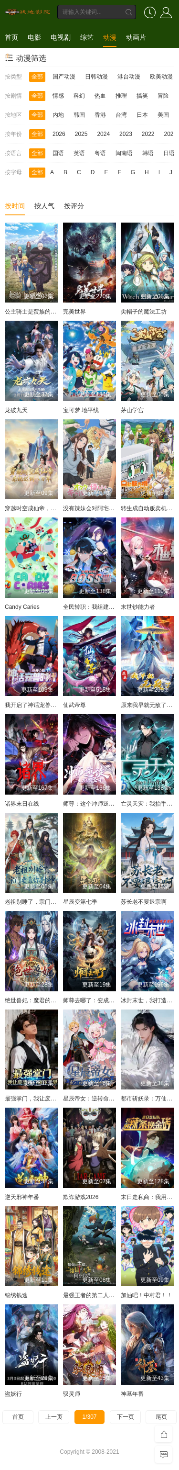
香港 (100, 115)
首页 (11, 37)
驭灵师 (71, 1394)
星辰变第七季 (80, 901)
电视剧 (61, 37)
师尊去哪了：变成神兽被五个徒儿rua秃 (113, 1000)
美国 (163, 115)
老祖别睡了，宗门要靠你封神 (42, 901)
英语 (79, 153)
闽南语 (124, 153)
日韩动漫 (96, 76)
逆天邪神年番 (22, 1197)
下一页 (125, 1417)
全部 (37, 76)
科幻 (79, 95)
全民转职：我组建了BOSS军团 (102, 607)
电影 (34, 37)
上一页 (54, 1417)
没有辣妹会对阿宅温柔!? (94, 508)
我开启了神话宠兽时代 (33, 705)
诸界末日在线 (22, 803)
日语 (169, 153)
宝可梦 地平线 (81, 410)
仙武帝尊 (74, 705)
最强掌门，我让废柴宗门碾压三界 (48, 1098)
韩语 (148, 153)
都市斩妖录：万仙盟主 (149, 1098)
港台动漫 (128, 76)
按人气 (44, 206)
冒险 (163, 95)
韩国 (79, 115)
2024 (103, 134)
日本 (142, 115)
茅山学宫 (132, 410)
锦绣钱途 (16, 1295)
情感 (58, 95)
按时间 (15, 206)
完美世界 (74, 311)
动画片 (136, 37)
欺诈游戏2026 (81, 1197)
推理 (121, 95)
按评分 (74, 206)
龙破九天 (16, 410)
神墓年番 (132, 1394)
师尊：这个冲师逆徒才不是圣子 (103, 803)
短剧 (11, 56)
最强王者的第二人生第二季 (97, 1295)
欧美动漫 (161, 76)
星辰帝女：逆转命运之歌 (94, 1098)
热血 (100, 95)
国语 (58, 153)
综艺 (87, 37)
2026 (59, 134)
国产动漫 (64, 76)
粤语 (100, 153)
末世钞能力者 (138, 607)
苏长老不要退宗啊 (144, 901)
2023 (125, 134)
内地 (58, 115)
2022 (148, 134)
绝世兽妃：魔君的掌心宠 (36, 1000)
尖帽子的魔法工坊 (144, 311)
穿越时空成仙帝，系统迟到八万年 (48, 508)
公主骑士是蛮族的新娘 (33, 311)
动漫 (109, 37)
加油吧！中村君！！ (146, 1295)
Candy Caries (22, 607)
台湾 (121, 115)
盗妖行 (13, 1394)
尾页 (161, 1417)
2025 (81, 134)
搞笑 (142, 95)
